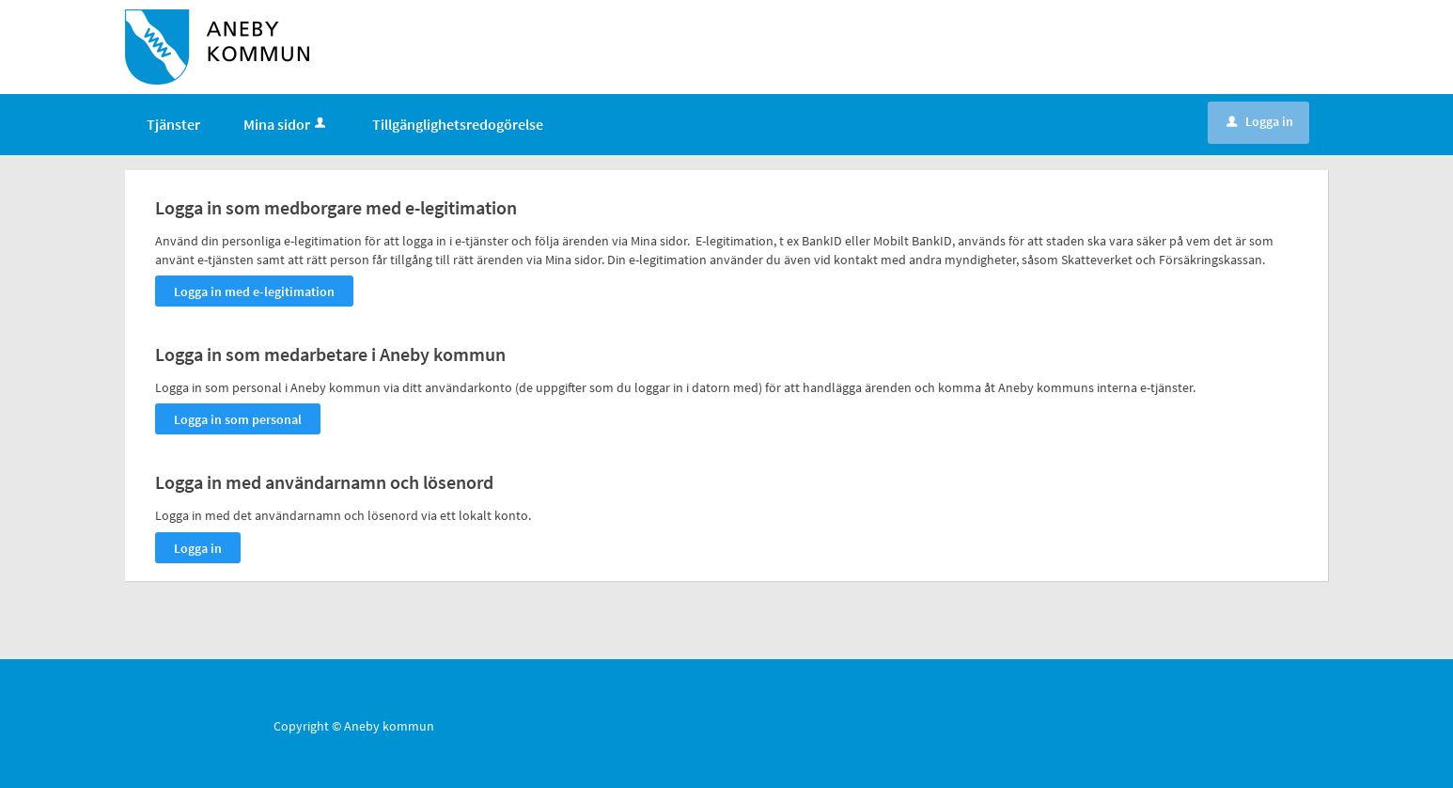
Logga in (1259, 121)
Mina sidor (286, 124)
